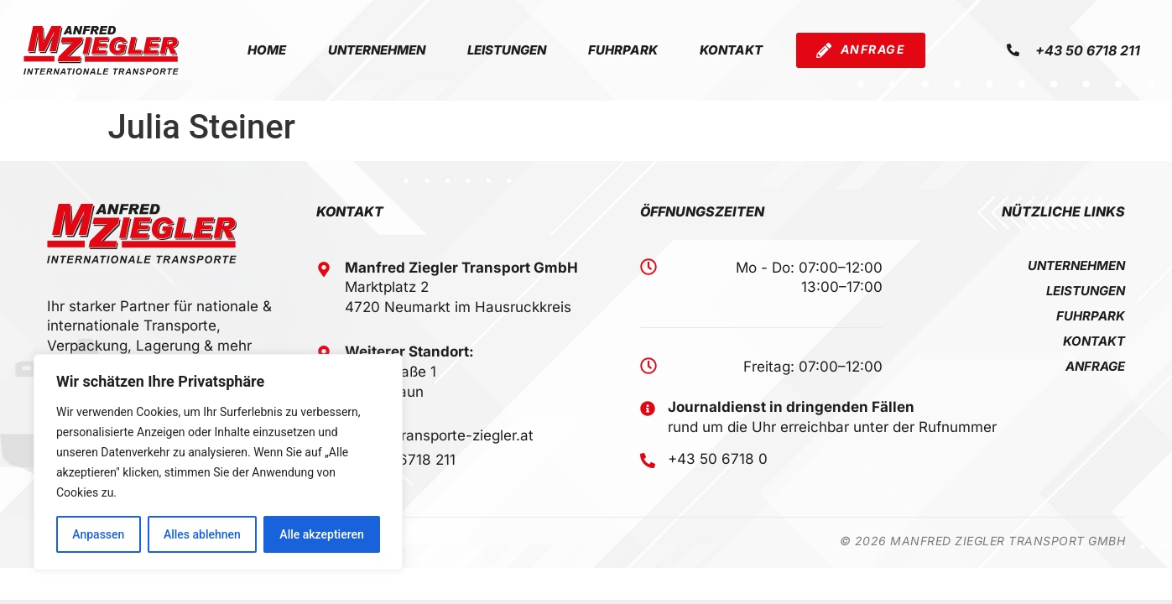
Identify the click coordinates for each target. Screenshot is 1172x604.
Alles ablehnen (202, 534)
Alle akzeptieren (321, 534)
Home (266, 50)
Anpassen (98, 534)
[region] (218, 462)
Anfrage (1095, 366)
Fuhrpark (623, 50)
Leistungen (506, 50)
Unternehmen (376, 50)
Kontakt (731, 50)
